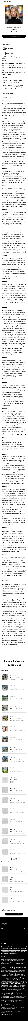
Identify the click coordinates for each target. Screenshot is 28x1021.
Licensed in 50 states (7, 1014)
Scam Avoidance (16, 948)
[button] (2, 2)
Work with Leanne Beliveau (14, 36)
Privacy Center (8, 948)
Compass (3, 909)
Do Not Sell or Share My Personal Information (11, 947)
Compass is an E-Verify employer (14, 950)
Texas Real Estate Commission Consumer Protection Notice (12, 999)
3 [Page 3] (16, 858)
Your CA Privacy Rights (11, 953)
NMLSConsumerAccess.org (7, 1012)
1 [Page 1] (11, 858)
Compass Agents (11, 909)
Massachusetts (19, 909)
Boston (4, 910)
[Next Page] (19, 858)
